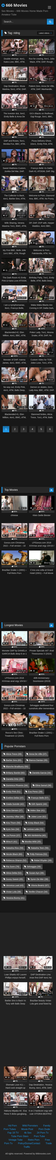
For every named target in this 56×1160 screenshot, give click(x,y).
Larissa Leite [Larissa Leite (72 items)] (35, 829)
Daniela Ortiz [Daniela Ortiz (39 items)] (14, 779)
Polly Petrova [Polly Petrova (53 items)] (38, 854)
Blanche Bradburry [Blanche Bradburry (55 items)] (17, 766)
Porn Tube (39, 1136)
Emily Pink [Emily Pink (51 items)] (13, 791)
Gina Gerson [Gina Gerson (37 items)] (14, 810)
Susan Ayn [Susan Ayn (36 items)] (36, 873)
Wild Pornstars (30, 1125)
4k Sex (27, 1132)
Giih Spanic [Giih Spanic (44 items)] (39, 804)
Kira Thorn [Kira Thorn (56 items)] (13, 823)
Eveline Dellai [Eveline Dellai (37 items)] (14, 798)
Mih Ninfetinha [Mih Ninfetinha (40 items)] (37, 835)
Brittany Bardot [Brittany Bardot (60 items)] (15, 773)
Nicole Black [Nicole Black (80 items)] (14, 854)
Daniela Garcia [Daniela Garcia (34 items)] (41, 773)
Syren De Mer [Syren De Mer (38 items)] (39, 879)
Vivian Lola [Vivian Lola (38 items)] (13, 892)
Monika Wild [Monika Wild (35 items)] (33, 841)
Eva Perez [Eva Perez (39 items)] (35, 791)
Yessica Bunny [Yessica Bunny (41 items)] (15, 898)
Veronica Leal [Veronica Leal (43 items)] (14, 885)
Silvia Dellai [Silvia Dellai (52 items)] (14, 873)
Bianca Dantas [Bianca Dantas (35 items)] (38, 760)
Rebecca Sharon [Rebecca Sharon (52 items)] (16, 860)
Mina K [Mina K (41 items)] (11, 841)
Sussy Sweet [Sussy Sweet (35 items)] (14, 879)
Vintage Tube (16, 1140)
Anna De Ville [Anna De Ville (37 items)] (38, 754)
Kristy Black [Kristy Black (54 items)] (36, 823)
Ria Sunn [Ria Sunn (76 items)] (12, 866)
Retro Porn (33, 1140)
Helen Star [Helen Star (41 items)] (37, 810)
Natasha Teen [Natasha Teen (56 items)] (40, 848)
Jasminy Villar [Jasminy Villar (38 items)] (15, 816)
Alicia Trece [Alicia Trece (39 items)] (14, 754)
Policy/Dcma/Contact (29, 1143)
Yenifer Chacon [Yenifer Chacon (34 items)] (38, 892)
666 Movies (14, 5)
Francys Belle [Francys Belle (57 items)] (40, 798)
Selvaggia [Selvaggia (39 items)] (34, 866)
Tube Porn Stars (19, 1136)
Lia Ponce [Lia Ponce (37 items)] (13, 835)
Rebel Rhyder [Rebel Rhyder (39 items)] (43, 860)
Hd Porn (12, 1125)
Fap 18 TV (13, 1132)
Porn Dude (44, 1129)
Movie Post (27, 1129)
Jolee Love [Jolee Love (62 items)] (38, 816)
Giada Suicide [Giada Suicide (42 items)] (15, 804)
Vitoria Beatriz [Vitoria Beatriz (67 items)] (40, 885)
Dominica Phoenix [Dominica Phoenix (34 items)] (17, 785)
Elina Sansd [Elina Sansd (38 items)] (43, 785)
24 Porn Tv (43, 1132)
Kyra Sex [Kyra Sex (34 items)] (12, 829)
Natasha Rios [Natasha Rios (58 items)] (14, 848)
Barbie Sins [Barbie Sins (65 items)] (13, 760)
